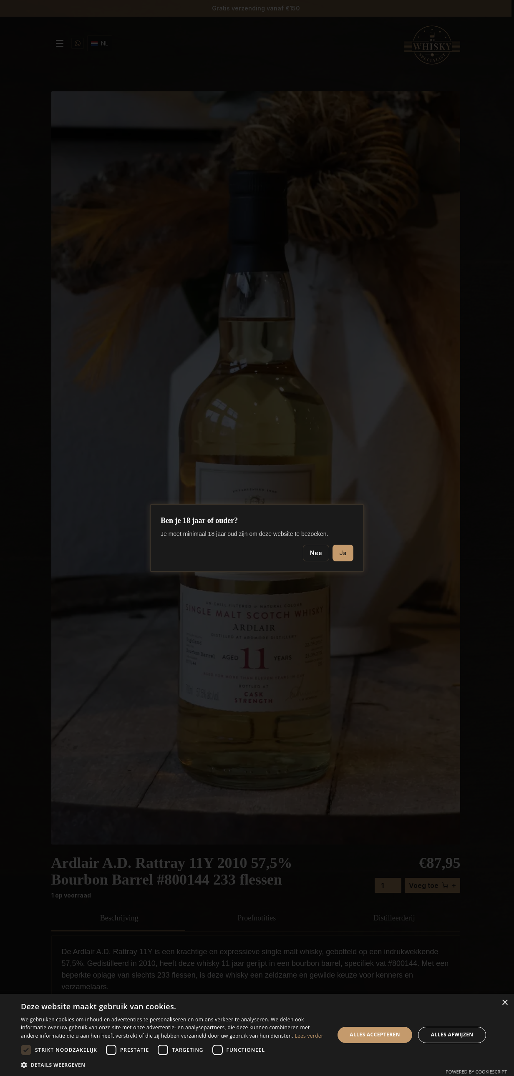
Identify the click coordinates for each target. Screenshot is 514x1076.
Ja (343, 552)
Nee (316, 552)
